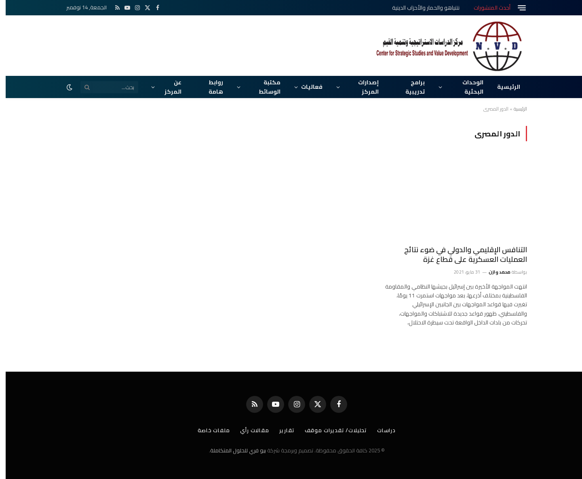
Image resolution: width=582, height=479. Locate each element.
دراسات (380, 430)
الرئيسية (503, 87)
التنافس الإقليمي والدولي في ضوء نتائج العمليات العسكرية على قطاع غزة (460, 255)
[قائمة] (516, 8)
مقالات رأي (249, 430)
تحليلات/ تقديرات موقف (330, 430)
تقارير (281, 430)
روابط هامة (210, 86)
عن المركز (167, 86)
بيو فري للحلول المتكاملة (232, 450)
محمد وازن (494, 272)
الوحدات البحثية (467, 86)
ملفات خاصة (208, 430)
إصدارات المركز (362, 86)
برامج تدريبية (409, 86)
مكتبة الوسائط (264, 86)
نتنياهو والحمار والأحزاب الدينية (420, 7)
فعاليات (306, 87)
